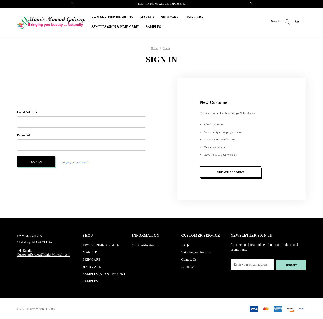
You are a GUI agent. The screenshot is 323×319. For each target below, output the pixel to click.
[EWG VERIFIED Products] (112, 17)
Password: (24, 136)
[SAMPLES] (153, 27)
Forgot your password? (75, 162)
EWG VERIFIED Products (101, 245)
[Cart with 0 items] (299, 21)
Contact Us (188, 259)
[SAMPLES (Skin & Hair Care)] (115, 27)
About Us (187, 267)
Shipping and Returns (196, 252)
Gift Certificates (143, 245)
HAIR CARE (92, 267)
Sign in (275, 21)
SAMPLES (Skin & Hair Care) (104, 274)
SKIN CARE (91, 259)
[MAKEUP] (147, 17)
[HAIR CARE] (194, 17)
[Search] (287, 22)
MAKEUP (90, 252)
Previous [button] (72, 4)
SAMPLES (90, 281)
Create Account (230, 172)
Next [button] (250, 4)
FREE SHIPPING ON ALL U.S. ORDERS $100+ (161, 3)
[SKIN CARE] (170, 17)
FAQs (185, 245)
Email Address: (27, 113)
